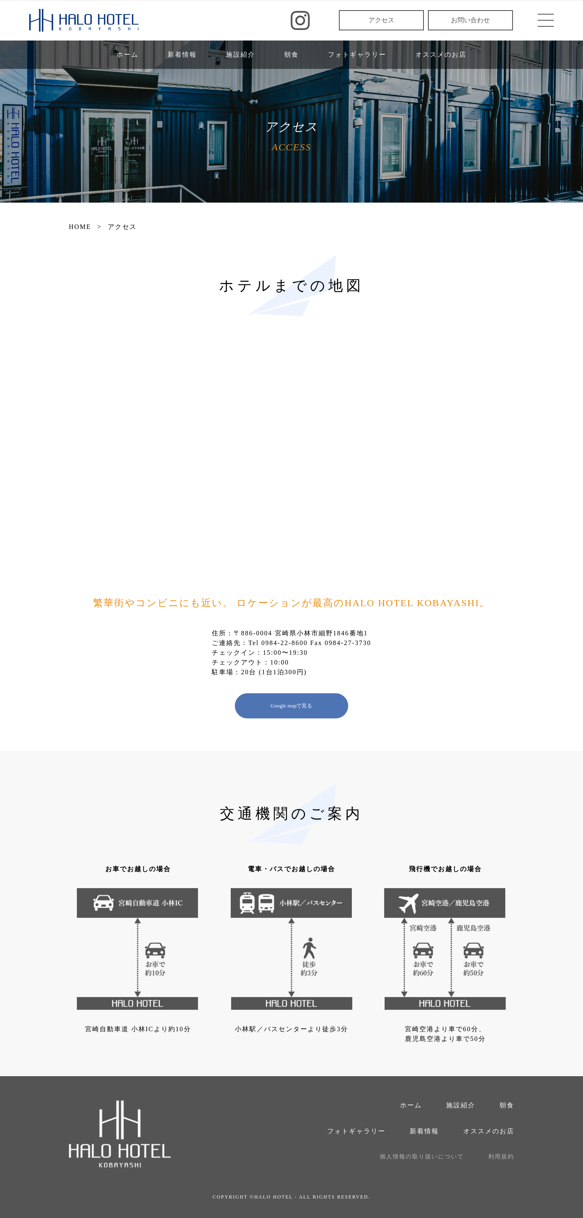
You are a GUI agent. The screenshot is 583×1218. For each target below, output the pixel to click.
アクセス (381, 20)
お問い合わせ (470, 20)
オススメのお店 (440, 54)
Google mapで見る (292, 706)
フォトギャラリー (357, 54)
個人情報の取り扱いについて (422, 1157)
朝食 (291, 54)
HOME (80, 226)
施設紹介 (240, 54)
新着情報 (182, 54)
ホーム (127, 54)
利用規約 (501, 1157)
